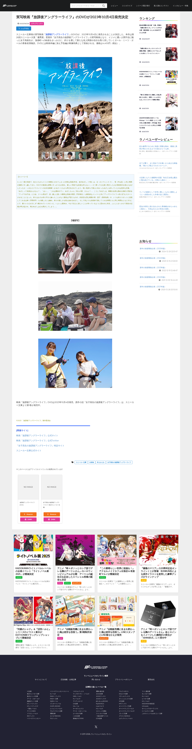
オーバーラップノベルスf (126, 711)
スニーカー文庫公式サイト (28, 450)
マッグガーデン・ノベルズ (81, 694)
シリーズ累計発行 (143, 6)
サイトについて (41, 679)
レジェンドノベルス (56, 708)
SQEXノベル (54, 701)
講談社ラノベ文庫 (32, 701)
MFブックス (123, 704)
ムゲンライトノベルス (126, 718)
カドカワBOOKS (55, 716)
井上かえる (100, 462)
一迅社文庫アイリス (102, 716)
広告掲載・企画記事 (68, 679)
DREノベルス (77, 696)
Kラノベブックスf (32, 706)
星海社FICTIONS (78, 718)
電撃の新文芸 (100, 691)
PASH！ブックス (55, 696)
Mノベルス (145, 696)
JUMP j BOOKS (55, 706)
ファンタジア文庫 (101, 713)
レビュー (114, 6)
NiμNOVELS (100, 704)
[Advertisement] (158, 227)
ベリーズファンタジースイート (59, 691)
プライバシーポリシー (123, 679)
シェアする (24, 28)
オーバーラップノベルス (126, 708)
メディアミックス (37, 24)
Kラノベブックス (32, 704)
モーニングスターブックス (150, 708)
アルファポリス (123, 691)
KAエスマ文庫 (123, 694)
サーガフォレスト (78, 708)
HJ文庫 (29, 691)
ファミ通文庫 (146, 691)
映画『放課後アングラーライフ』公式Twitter (37, 440)
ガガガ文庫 (99, 694)
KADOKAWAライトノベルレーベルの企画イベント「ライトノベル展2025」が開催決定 (150, 74)
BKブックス (30, 716)
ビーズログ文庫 (77, 713)
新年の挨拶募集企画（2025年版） (153, 248)
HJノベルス (99, 708)
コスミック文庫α (101, 711)
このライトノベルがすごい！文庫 (152, 713)
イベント (18, 577)
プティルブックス (124, 696)
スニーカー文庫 (81, 462)
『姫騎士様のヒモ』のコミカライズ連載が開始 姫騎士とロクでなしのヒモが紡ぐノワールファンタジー (150, 51)
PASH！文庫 (54, 699)
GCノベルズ (145, 701)
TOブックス (53, 718)
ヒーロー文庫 (146, 699)
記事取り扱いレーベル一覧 (96, 687)
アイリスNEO (31, 711)
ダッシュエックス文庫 (126, 699)
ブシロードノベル (55, 704)
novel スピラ (100, 706)
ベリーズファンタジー (34, 718)
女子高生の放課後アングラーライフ (119, 462)
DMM (28, 519)
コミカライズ (127, 6)
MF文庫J (122, 701)
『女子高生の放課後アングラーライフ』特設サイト (40, 445)
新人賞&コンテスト (161, 6)
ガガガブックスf (101, 699)
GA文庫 (75, 704)
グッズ (143, 580)
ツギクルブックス (78, 691)
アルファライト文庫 (56, 711)
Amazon (28, 514)
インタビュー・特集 (180, 6)
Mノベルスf (76, 699)
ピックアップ (76, 583)
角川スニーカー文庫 (33, 694)
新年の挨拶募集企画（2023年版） (153, 267)
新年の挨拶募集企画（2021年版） (153, 287)
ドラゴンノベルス (32, 713)
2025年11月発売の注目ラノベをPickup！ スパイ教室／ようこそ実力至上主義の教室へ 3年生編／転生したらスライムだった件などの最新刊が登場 (150, 123)
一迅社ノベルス (32, 708)
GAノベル (76, 706)
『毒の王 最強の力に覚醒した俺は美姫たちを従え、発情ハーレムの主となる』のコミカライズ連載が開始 (150, 97)
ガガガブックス (100, 696)
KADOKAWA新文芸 (148, 704)
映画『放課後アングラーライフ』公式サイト (37, 435)
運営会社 (151, 679)
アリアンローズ (77, 701)
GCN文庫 (99, 718)
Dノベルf (53, 694)
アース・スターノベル (80, 711)
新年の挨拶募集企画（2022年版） (153, 277)
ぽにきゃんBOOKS (102, 701)
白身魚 (91, 462)
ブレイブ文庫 (123, 713)
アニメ (60, 583)
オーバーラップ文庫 (125, 706)
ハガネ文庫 (76, 716)
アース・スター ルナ (33, 699)
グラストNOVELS (124, 716)
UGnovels (145, 706)
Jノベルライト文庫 (147, 711)
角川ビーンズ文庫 (32, 696)
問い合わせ (96, 679)
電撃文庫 (53, 713)
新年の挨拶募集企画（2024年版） (153, 258)
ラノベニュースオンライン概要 (96, 676)
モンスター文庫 (146, 694)
